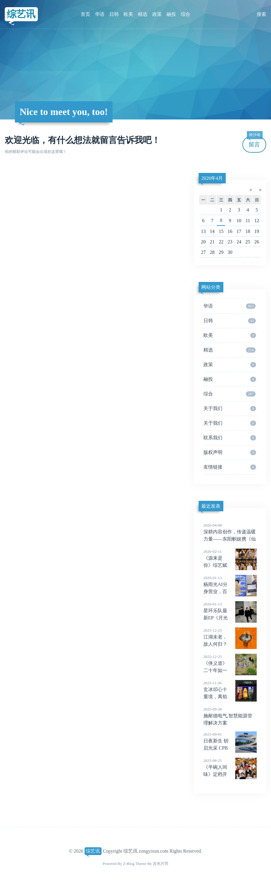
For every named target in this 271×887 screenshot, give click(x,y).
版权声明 (229, 452)
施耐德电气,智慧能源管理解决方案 (230, 715)
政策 (157, 14)
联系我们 (229, 438)
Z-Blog (128, 863)
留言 (254, 142)
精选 (142, 14)
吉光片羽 (160, 863)
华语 (100, 14)
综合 (185, 14)
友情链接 (229, 467)
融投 (171, 14)
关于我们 (229, 408)
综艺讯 (21, 14)
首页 (85, 14)
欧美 (128, 14)
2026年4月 (212, 178)
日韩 (114, 14)
